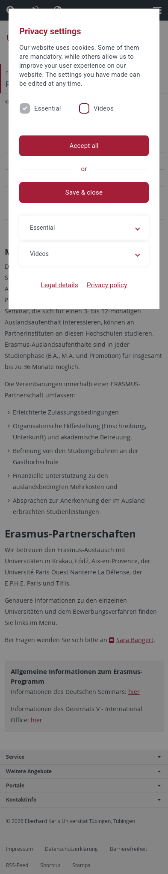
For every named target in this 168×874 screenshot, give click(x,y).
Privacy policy (107, 285)
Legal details (59, 285)
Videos (104, 108)
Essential (47, 108)
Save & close (84, 192)
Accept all (83, 146)
